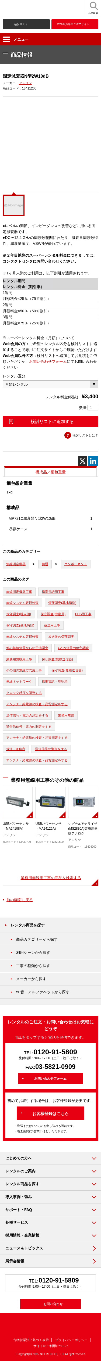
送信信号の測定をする (51, 749)
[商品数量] (93, 407)
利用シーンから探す (33, 952)
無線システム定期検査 (22, 603)
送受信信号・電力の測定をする (28, 727)
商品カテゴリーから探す (37, 939)
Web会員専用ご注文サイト (73, 24)
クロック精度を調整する (24, 693)
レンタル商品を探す (28, 925)
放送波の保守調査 (61, 637)
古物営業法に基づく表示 (31, 1340)
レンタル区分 (14, 376)
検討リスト (21, 24)
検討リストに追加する (52, 421)
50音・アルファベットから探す (42, 992)
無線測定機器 (16, 564)
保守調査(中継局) (53, 614)
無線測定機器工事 (19, 592)
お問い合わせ (53, 1304)
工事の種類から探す (33, 966)
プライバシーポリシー (71, 1340)
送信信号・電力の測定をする (27, 715)
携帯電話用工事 (53, 592)
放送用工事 (52, 625)
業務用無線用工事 (19, 659)
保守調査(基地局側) (62, 603)
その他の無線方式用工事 (24, 670)
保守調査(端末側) (18, 614)
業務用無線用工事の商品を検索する (51, 878)
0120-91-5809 (55, 1052)
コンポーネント (75, 564)
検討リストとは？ (85, 435)
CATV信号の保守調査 (73, 648)
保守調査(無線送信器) (57, 659)
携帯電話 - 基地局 (54, 681)
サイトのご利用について (51, 1346)
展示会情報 (14, 1261)
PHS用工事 (83, 614)
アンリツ (25, 83)
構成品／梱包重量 (51, 472)
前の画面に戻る (19, 900)
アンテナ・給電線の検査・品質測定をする (37, 704)
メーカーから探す (31, 979)
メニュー (16, 39)
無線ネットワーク (19, 681)
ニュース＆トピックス (24, 1248)
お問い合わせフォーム (48, 361)
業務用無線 (66, 715)
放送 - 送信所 (15, 749)
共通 (45, 564)
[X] (82, 461)
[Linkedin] (93, 461)
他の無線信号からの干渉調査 (27, 648)
